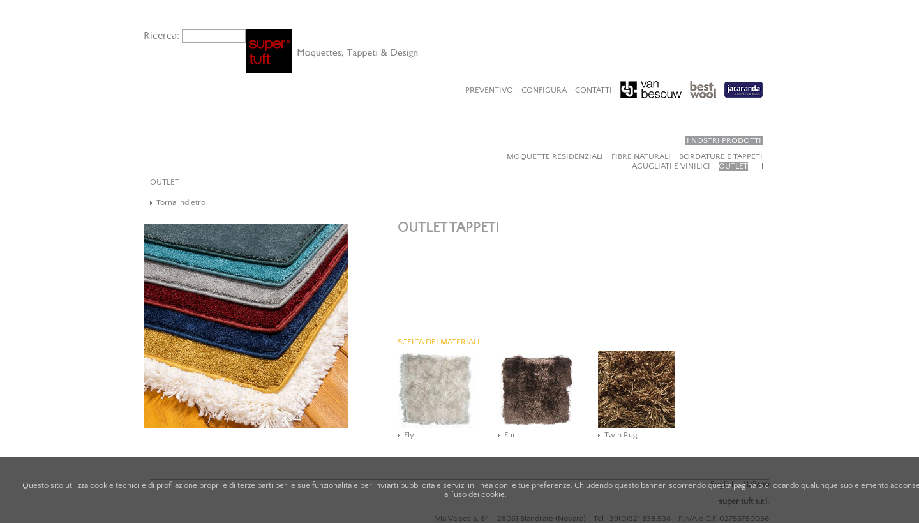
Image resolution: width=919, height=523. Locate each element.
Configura (544, 90)
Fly (409, 434)
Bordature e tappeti (721, 156)
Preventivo (489, 90)
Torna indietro (180, 202)
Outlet (733, 166)
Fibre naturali (641, 156)
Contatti (593, 90)
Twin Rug (621, 434)
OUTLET (164, 182)
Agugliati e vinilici (671, 166)
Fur (510, 434)
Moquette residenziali (555, 156)
